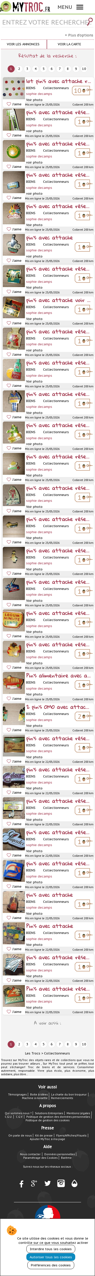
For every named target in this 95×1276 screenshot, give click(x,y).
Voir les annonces (23, 44)
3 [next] (27, 69)
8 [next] (68, 69)
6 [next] (52, 69)
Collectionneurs (57, 1053)
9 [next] (76, 69)
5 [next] (44, 69)
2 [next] (19, 69)
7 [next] (60, 69)
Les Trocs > (34, 1053)
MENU (65, 7)
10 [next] (84, 69)
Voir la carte (69, 44)
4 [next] (35, 69)
